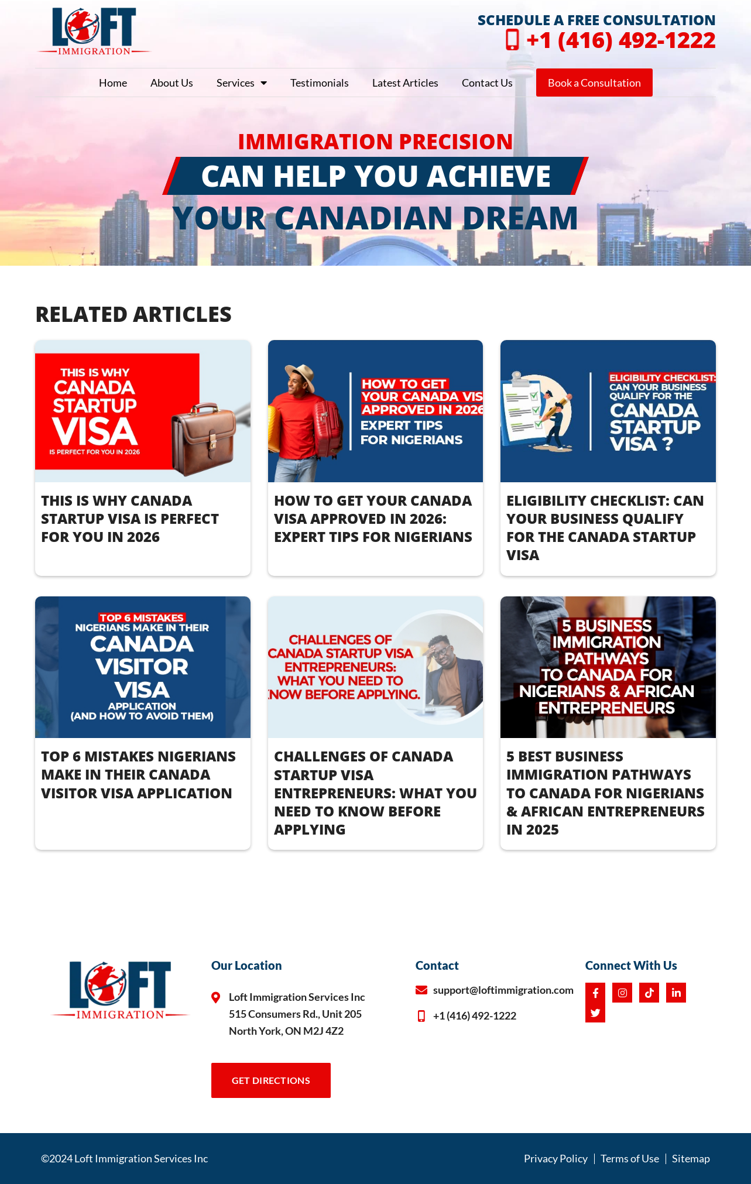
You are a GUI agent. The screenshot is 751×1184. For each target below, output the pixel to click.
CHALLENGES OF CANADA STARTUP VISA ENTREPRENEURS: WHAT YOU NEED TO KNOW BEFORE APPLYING (375, 792)
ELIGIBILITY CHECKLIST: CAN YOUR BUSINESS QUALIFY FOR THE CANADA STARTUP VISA (605, 527)
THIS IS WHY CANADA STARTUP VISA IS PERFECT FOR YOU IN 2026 (130, 518)
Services (242, 82)
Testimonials (319, 82)
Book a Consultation (594, 82)
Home (113, 82)
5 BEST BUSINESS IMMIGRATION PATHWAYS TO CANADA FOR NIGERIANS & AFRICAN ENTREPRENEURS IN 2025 (605, 792)
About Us (171, 82)
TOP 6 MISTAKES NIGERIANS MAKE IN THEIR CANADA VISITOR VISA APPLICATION (138, 774)
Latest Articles (405, 82)
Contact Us (487, 82)
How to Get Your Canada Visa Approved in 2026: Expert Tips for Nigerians (373, 518)
